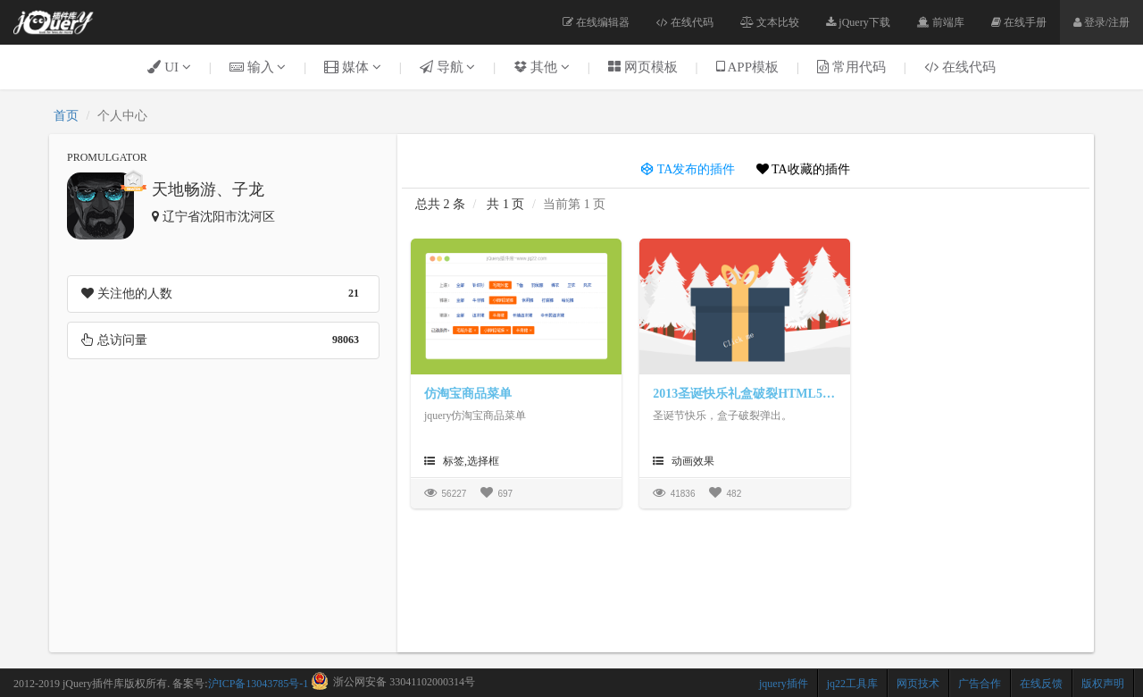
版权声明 (1102, 683)
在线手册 (1019, 22)
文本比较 (769, 22)
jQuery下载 (857, 22)
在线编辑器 (596, 22)
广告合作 (979, 683)
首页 (66, 115)
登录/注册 (1101, 22)
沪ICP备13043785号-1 (258, 683)
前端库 (940, 22)
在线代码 (684, 22)
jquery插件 (783, 683)
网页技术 (918, 683)
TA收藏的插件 (803, 169)
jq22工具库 (852, 683)
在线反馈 (1041, 683)
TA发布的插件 (688, 169)
